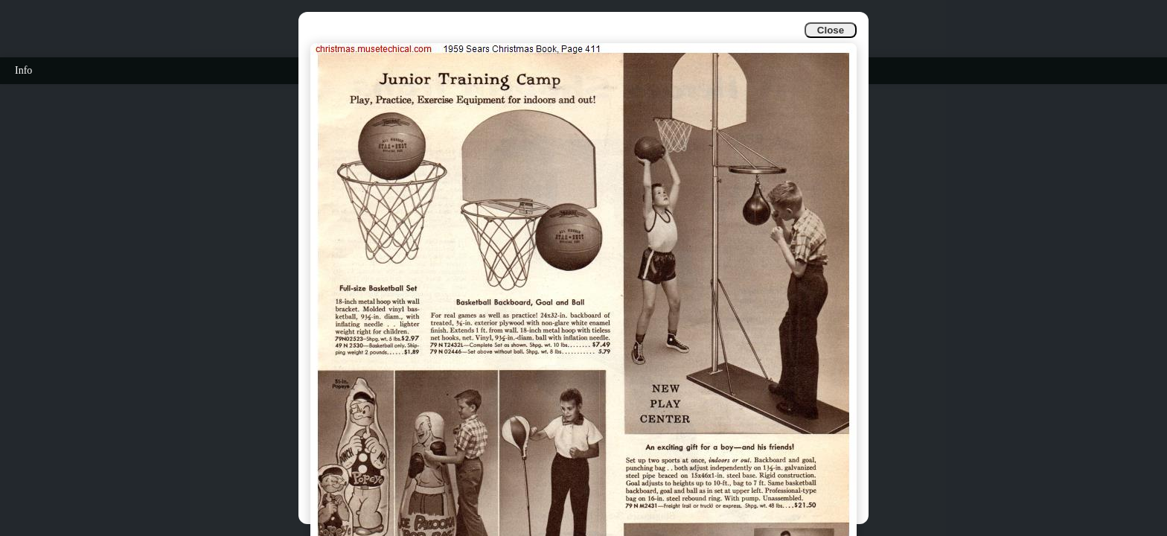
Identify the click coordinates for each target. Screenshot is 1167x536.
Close (830, 30)
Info (23, 70)
